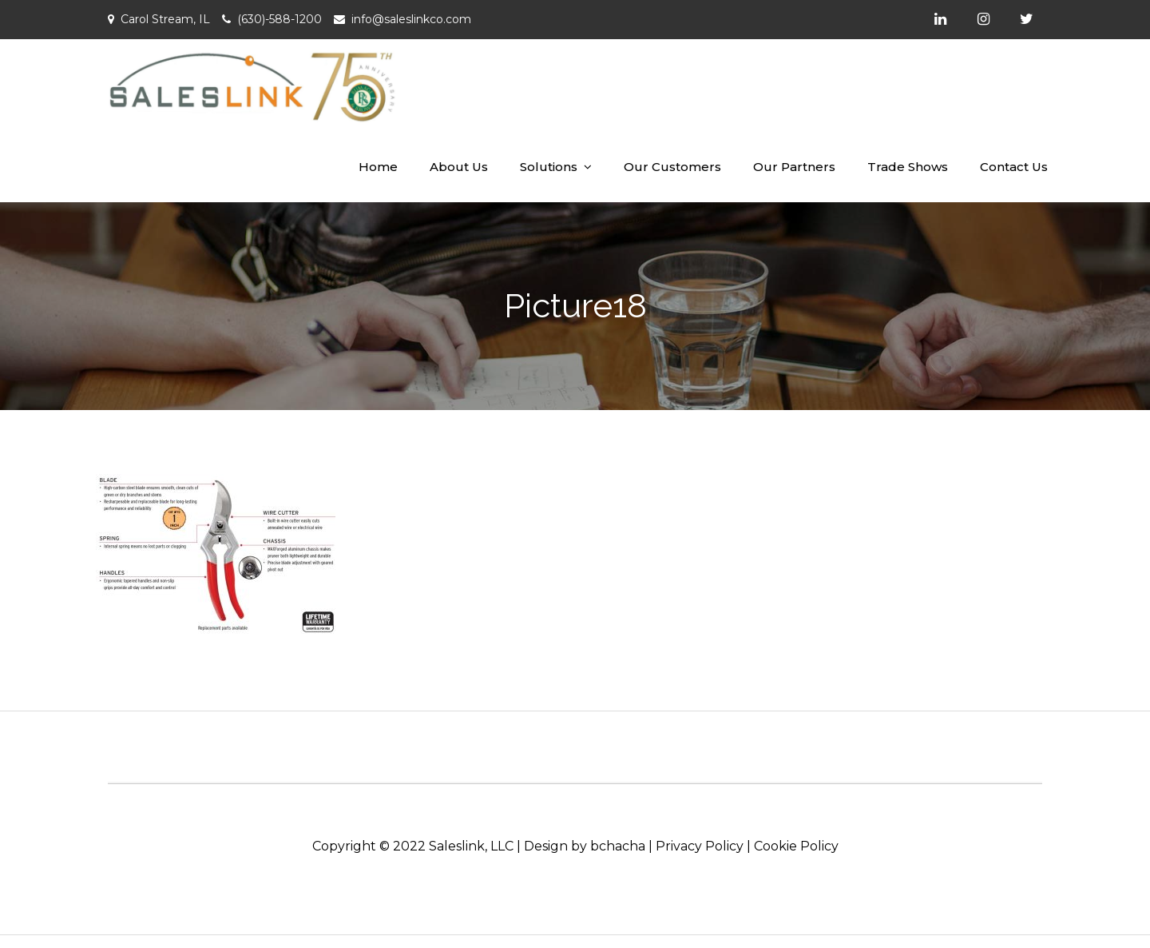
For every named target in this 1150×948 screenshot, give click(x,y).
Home (378, 166)
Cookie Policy (796, 846)
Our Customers (672, 166)
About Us (459, 166)
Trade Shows (907, 166)
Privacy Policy (700, 846)
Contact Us (1014, 166)
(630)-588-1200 (279, 19)
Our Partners (794, 166)
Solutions (548, 166)
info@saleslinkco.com (411, 19)
